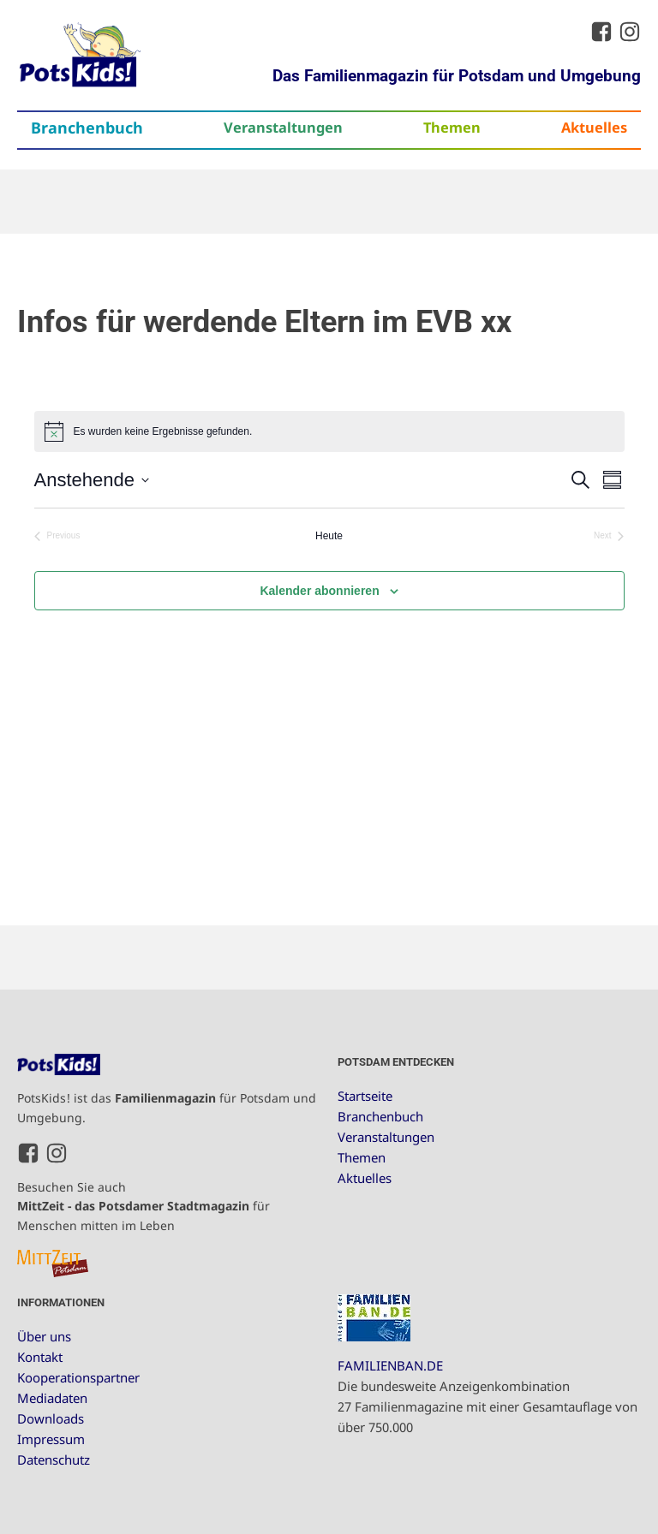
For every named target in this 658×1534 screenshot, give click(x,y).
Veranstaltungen (283, 127)
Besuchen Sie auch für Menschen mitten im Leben (143, 1206)
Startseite (365, 1095)
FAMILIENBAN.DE (390, 1365)
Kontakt (40, 1356)
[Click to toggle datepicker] (91, 480)
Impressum (51, 1439)
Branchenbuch (87, 127)
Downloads (50, 1418)
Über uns (44, 1336)
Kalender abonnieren (319, 591)
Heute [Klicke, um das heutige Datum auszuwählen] (329, 536)
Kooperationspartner (78, 1377)
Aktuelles (594, 127)
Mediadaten (52, 1397)
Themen (452, 127)
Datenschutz (53, 1459)
